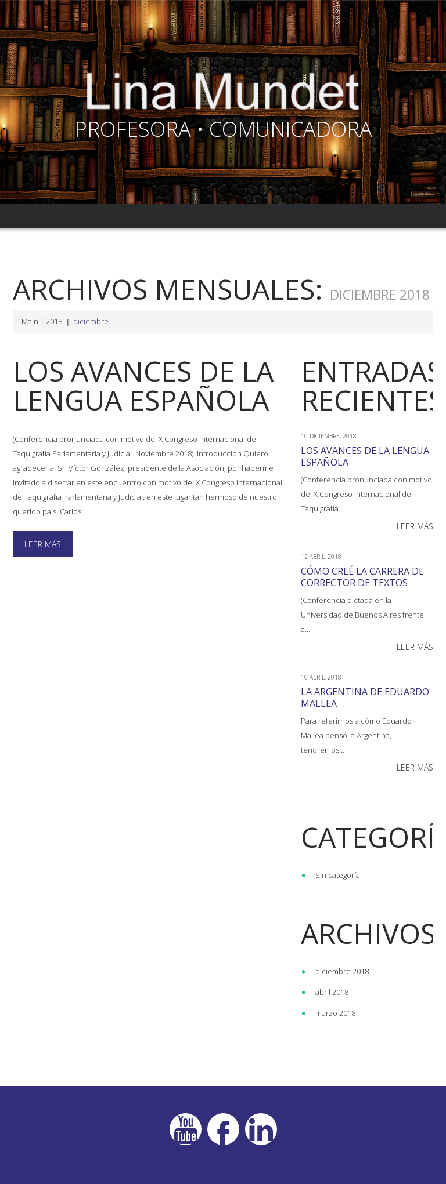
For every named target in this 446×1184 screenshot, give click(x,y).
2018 (54, 321)
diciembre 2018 (342, 971)
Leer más (42, 544)
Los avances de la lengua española (143, 385)
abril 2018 (331, 992)
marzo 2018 (335, 1013)
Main (29, 321)
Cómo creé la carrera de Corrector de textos (362, 577)
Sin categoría (337, 875)
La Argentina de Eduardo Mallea (365, 697)
